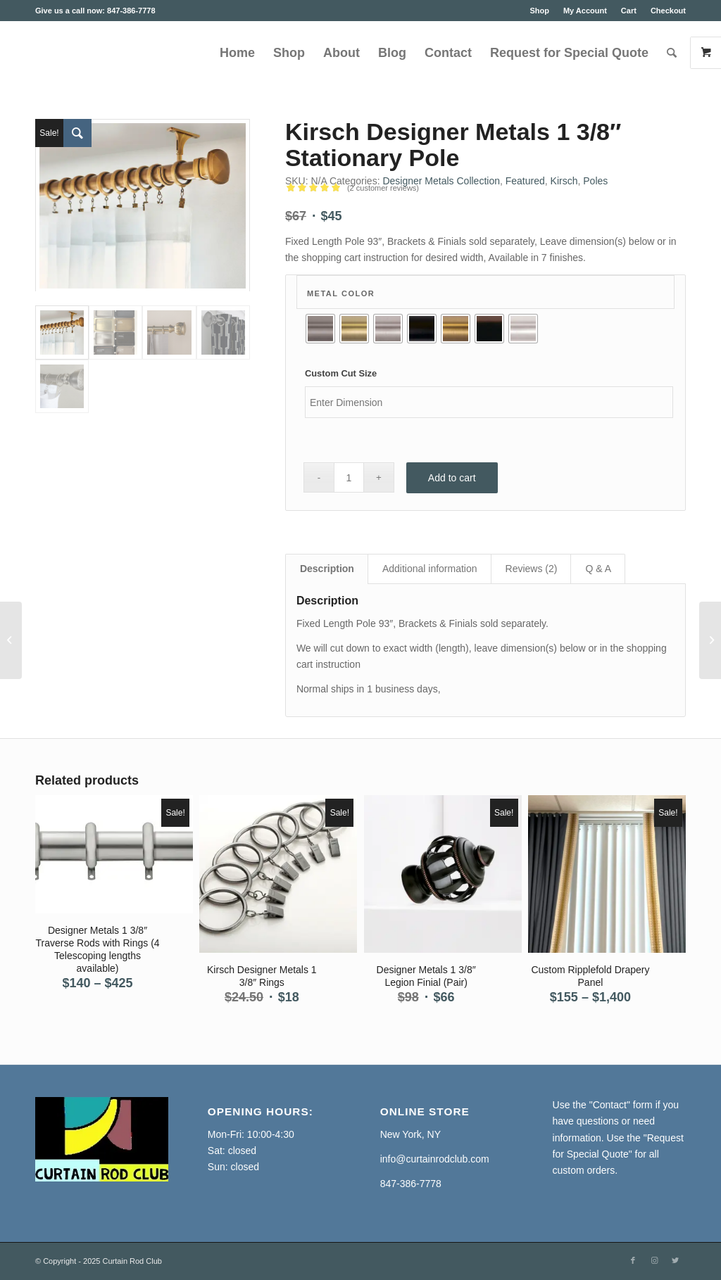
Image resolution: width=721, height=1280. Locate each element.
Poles (595, 180)
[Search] (672, 52)
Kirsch (564, 180)
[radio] (320, 329)
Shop (539, 10)
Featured (525, 180)
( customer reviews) (383, 188)
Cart (629, 10)
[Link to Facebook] (633, 1260)
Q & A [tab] (598, 568)
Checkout (668, 10)
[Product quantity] (349, 477)
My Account (585, 10)
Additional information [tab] (429, 568)
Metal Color (341, 293)
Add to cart (452, 477)
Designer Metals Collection (441, 180)
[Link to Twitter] (675, 1260)
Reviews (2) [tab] (532, 568)
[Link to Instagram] (654, 1260)
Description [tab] (327, 568)
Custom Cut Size (341, 373)
